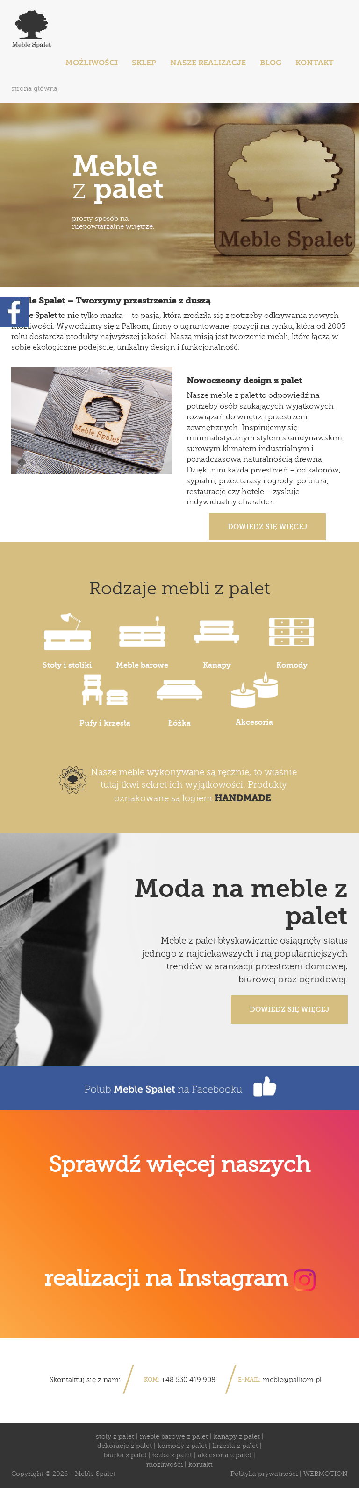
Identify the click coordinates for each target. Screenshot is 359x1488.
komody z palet (182, 1445)
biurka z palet (125, 1455)
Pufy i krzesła (104, 699)
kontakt (200, 1464)
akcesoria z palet (224, 1455)
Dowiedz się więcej (267, 526)
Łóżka (179, 699)
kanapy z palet (237, 1436)
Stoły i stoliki (67, 641)
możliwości (164, 1464)
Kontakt (314, 62)
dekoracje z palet (124, 1445)
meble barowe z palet (174, 1436)
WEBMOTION (325, 1473)
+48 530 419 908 (188, 1379)
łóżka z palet (172, 1455)
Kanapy (217, 641)
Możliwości (91, 62)
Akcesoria (254, 699)
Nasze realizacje (208, 62)
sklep (144, 62)
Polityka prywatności (264, 1473)
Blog (270, 62)
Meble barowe (142, 641)
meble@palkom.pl (292, 1379)
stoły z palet (115, 1436)
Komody (291, 641)
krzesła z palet (235, 1445)
